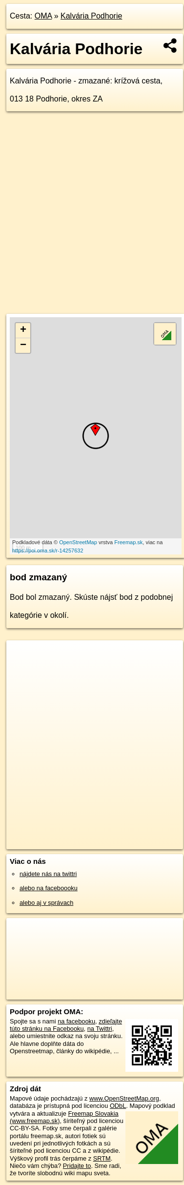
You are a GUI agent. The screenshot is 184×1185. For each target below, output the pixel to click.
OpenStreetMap (78, 542)
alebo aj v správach (46, 902)
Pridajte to (77, 1165)
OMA (43, 16)
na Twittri (99, 1028)
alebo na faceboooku (49, 888)
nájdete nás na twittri (48, 874)
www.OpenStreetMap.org (124, 1098)
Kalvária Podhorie (91, 16)
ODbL (118, 1105)
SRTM (102, 1158)
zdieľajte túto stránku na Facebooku (66, 1025)
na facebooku (76, 1021)
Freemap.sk (128, 542)
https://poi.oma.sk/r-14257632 (47, 550)
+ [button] (23, 330)
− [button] (23, 345)
